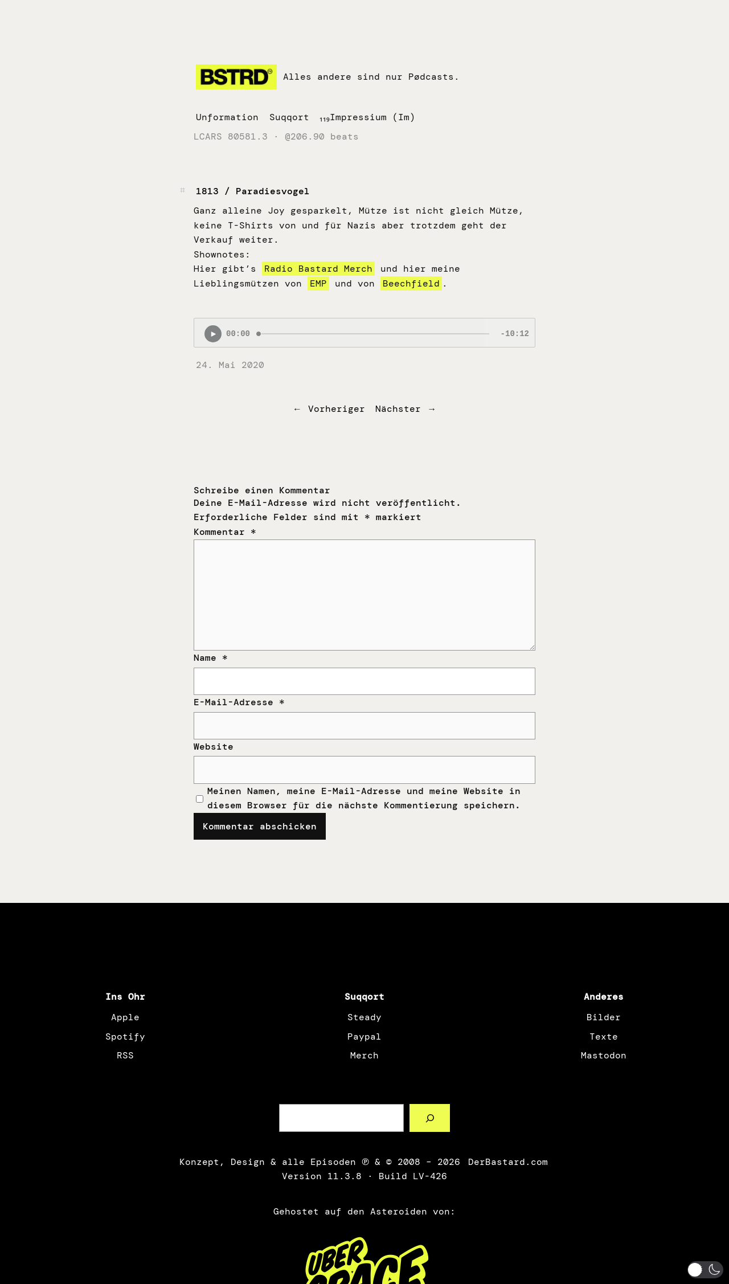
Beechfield (411, 283)
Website (214, 747)
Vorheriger (336, 409)
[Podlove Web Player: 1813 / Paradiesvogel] (364, 332)
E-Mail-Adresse (239, 702)
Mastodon (603, 1055)
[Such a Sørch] (429, 1118)
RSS (125, 1055)
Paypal (364, 1036)
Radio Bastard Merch (318, 269)
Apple (125, 1017)
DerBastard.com (507, 1162)
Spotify (125, 1036)
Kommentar (225, 532)
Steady (364, 1017)
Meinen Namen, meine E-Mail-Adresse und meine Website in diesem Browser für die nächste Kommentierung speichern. (364, 798)
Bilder (604, 1017)
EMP (318, 283)
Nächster (398, 409)
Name (211, 658)
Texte (603, 1036)
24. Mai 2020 (230, 365)
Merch (364, 1055)
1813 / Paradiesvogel (253, 191)
